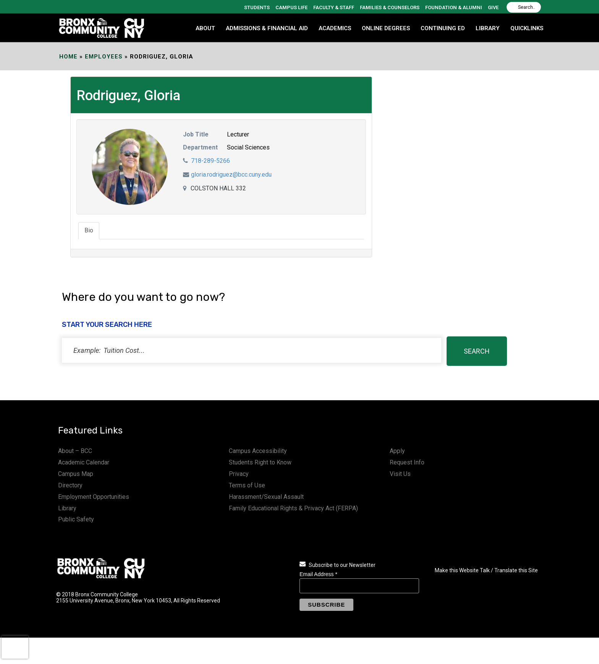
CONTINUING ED (443, 28)
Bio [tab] (88, 230)
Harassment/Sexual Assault (266, 496)
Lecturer (238, 134)
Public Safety (76, 519)
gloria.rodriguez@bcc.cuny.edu (231, 174)
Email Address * (318, 574)
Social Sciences (248, 147)
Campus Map (75, 473)
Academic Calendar (83, 462)
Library (67, 508)
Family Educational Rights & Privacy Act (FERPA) (293, 508)
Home (68, 56)
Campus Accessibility (258, 451)
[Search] (524, 7)
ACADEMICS (335, 28)
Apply (397, 451)
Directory (70, 485)
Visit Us (400, 473)
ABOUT (205, 28)
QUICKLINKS (526, 28)
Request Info (407, 462)
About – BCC (75, 451)
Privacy (239, 473)
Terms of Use (247, 485)
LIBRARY (488, 28)
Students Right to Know (260, 462)
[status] (251, 350)
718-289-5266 (210, 160)
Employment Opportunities (93, 496)
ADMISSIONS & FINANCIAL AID (267, 28)
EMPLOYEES (104, 56)
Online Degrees (386, 28)
